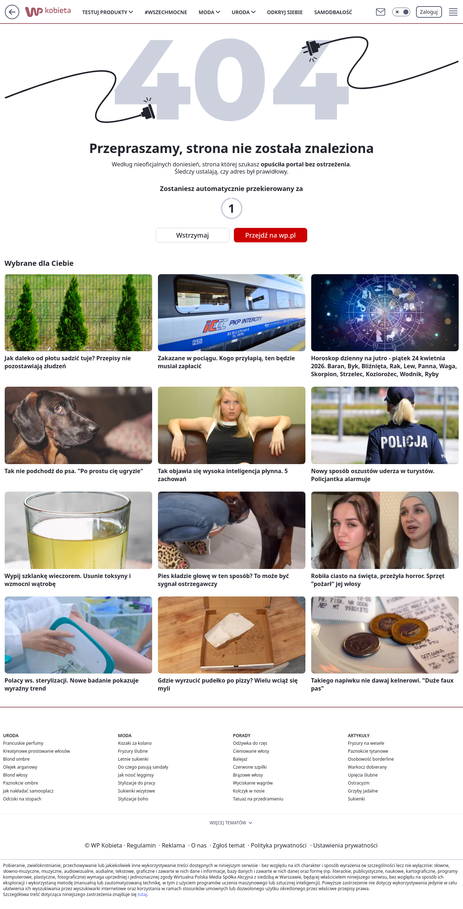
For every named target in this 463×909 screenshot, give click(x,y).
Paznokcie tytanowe (368, 751)
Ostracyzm (359, 783)
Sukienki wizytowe (136, 791)
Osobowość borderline (371, 759)
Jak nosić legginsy (136, 775)
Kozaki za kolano (135, 743)
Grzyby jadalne (363, 791)
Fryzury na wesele (366, 743)
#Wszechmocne (166, 12)
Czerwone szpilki (250, 767)
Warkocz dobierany (367, 767)
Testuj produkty (105, 12)
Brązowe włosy (248, 775)
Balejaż (240, 759)
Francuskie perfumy (23, 743)
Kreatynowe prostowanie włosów (36, 751)
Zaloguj (429, 11)
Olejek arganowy (20, 767)
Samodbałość (333, 12)
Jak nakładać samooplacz (28, 791)
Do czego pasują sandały (143, 767)
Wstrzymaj (192, 235)
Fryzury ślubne (133, 751)
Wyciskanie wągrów (253, 783)
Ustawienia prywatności (343, 845)
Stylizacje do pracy (136, 783)
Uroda (241, 12)
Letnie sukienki (133, 759)
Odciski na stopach (22, 799)
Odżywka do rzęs (250, 743)
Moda (206, 12)
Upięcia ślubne (363, 775)
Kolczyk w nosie (249, 791)
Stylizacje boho (133, 799)
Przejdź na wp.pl (270, 235)
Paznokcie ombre (20, 783)
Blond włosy (15, 775)
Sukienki (356, 799)
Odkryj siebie (285, 12)
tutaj (142, 894)
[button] (453, 12)
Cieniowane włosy (251, 751)
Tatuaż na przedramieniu (258, 799)
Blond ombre (16, 759)
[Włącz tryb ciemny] (401, 12)
